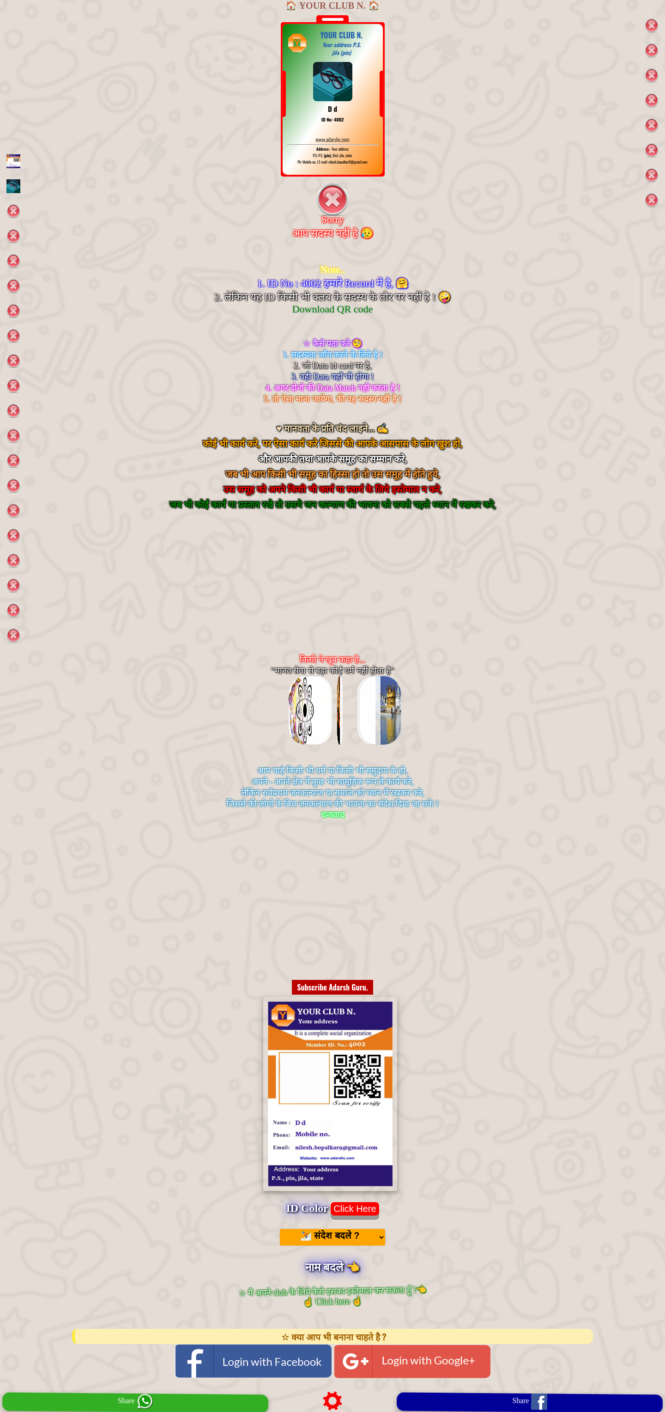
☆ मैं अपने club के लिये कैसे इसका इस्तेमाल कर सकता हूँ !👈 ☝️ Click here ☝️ (332, 1295)
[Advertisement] (332, 593)
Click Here (354, 1209)
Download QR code (332, 309)
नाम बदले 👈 (332, 1267)
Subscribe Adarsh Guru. (332, 987)
